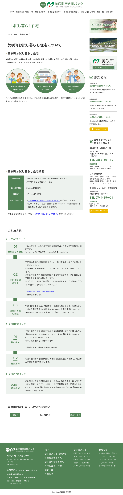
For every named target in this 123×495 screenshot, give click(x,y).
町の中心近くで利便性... (83, 460)
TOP (8, 34)
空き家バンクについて (55, 454)
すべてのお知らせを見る (103, 131)
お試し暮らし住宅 (53, 466)
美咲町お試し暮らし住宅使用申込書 (42, 291)
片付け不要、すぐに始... (83, 456)
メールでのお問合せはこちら (103, 215)
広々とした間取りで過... (83, 466)
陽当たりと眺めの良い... (83, 463)
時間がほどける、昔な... (83, 453)
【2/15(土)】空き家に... (107, 463)
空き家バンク (80, 450)
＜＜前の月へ (15, 415)
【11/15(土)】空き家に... (108, 456)
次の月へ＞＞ (74, 415)
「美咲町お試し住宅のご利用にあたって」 (45, 200)
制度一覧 (49, 470)
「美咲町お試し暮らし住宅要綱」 (48, 213)
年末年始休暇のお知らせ (108, 453)
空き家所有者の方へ (54, 462)
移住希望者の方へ (53, 458)
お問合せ (49, 474)
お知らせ (103, 450)
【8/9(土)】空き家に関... (108, 460)
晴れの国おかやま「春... (108, 466)
